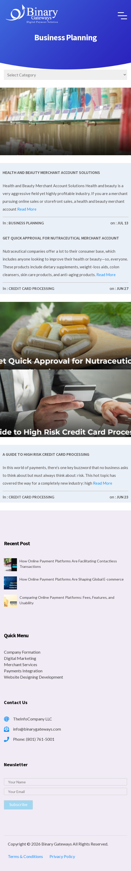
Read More (26, 209)
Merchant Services (20, 664)
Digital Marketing (20, 658)
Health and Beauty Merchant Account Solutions (51, 172)
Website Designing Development (33, 676)
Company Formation (22, 651)
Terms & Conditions (25, 856)
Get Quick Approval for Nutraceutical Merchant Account (61, 237)
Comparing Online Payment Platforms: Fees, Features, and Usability (67, 600)
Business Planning (26, 223)
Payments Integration (23, 670)
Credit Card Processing (31, 289)
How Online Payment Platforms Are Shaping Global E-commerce (72, 579)
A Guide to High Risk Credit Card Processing (46, 454)
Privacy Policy (62, 856)
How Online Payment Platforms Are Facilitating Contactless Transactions (68, 564)
